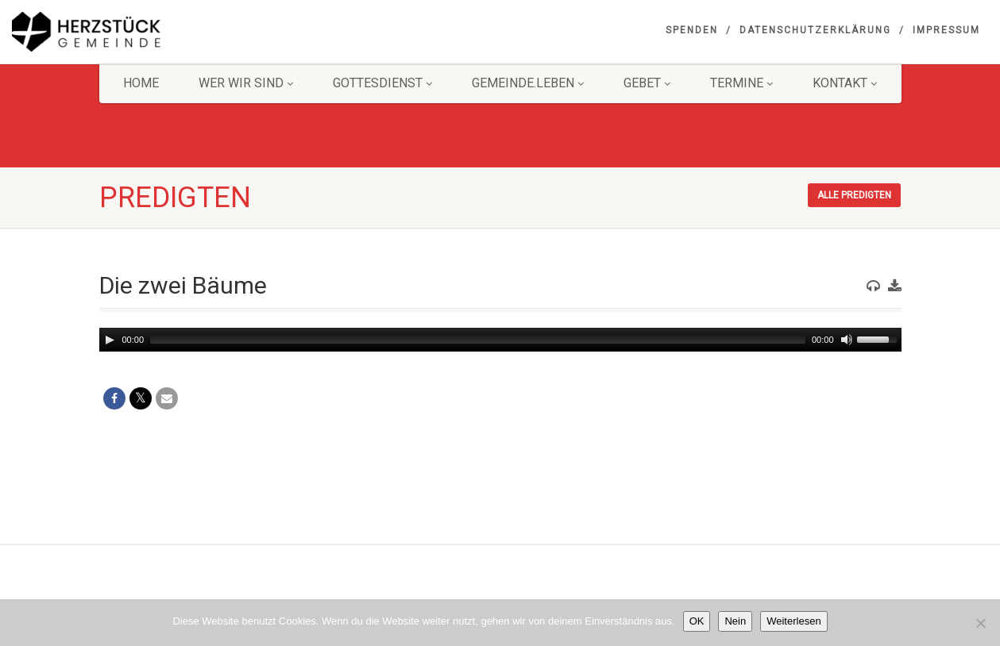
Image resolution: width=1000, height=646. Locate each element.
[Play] (109, 339)
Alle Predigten (854, 195)
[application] (500, 340)
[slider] (477, 340)
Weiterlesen (793, 621)
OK (697, 621)
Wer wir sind (246, 82)
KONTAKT (845, 82)
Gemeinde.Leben (528, 82)
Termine (741, 82)
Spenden (692, 30)
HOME (141, 82)
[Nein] (980, 623)
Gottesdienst (382, 82)
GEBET (647, 82)
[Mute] (846, 339)
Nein (735, 621)
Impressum (946, 30)
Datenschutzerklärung (815, 30)
